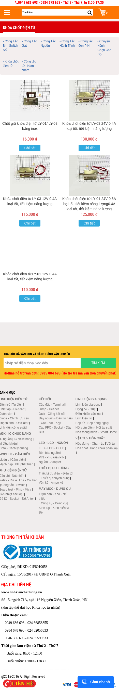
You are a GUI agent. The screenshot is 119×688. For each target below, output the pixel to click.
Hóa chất (82, 448)
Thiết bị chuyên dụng (55, 478)
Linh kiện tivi (84, 418)
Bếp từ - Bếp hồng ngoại (92, 423)
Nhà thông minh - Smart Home (96, 432)
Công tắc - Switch (13, 485)
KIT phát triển (24, 464)
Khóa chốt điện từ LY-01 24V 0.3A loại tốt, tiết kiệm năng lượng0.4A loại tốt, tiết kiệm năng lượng (89, 204)
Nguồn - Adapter (50, 462)
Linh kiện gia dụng (88, 404)
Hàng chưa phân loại (104, 448)
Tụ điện (17, 404)
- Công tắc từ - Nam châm (29, 66)
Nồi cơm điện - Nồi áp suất (94, 427)
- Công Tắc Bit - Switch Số (10, 46)
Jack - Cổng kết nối (52, 414)
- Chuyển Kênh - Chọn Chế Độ (104, 48)
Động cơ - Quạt (86, 409)
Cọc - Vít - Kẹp (51, 423)
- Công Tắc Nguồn (48, 43)
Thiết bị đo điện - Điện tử (55, 473)
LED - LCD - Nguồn (53, 443)
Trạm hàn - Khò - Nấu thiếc (53, 496)
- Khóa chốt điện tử (11, 64)
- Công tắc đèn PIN (86, 43)
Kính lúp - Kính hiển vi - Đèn (54, 510)
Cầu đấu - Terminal (52, 404)
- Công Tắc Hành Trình (67, 43)
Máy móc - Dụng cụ (54, 489)
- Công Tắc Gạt (29, 43)
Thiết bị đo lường (54, 468)
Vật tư (111, 443)
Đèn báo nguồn (49, 453)
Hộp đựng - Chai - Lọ (90, 443)
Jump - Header (49, 409)
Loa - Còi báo (28, 480)
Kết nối (45, 399)
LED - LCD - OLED (51, 448)
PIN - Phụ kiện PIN (51, 457)
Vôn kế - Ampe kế (51, 482)
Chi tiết (30, 148)
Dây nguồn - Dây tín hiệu (55, 418)
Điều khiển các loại (88, 414)
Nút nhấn (18, 476)
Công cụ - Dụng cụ (54, 503)
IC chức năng (23, 439)
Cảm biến (18, 459)
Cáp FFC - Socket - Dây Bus (55, 430)
